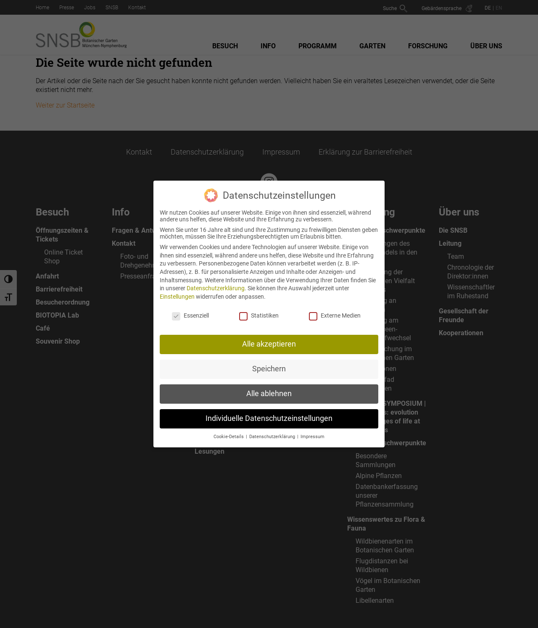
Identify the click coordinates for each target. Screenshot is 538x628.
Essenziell (190, 307)
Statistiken (259, 307)
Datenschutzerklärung (216, 280)
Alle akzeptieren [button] (269, 336)
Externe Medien (335, 307)
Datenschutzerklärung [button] (272, 429)
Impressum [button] (312, 429)
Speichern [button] (269, 361)
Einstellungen (177, 288)
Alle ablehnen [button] (269, 386)
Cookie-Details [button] (229, 429)
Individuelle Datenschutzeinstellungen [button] (269, 411)
